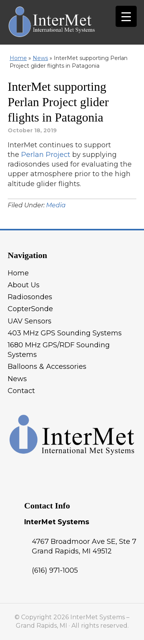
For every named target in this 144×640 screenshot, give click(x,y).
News (40, 58)
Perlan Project (45, 154)
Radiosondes (30, 297)
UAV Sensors (29, 321)
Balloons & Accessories (47, 366)
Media (56, 205)
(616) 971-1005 (55, 570)
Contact (21, 391)
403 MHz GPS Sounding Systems (65, 333)
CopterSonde (30, 309)
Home (18, 58)
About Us (24, 285)
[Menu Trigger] (126, 16)
